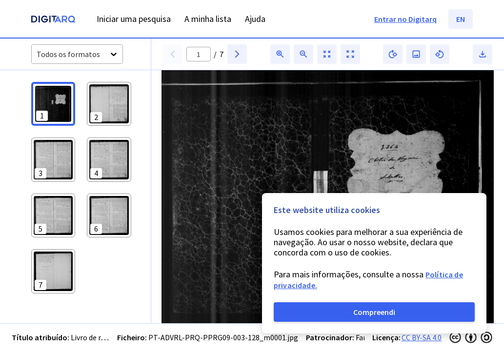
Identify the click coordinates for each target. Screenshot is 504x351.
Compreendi (374, 312)
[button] (53, 104)
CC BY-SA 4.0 (422, 337)
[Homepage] (53, 20)
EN (460, 19)
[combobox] (37, 54)
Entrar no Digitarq (405, 19)
